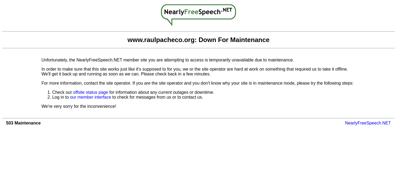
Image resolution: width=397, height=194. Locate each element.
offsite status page (90, 92)
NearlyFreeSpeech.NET (368, 123)
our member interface (90, 97)
